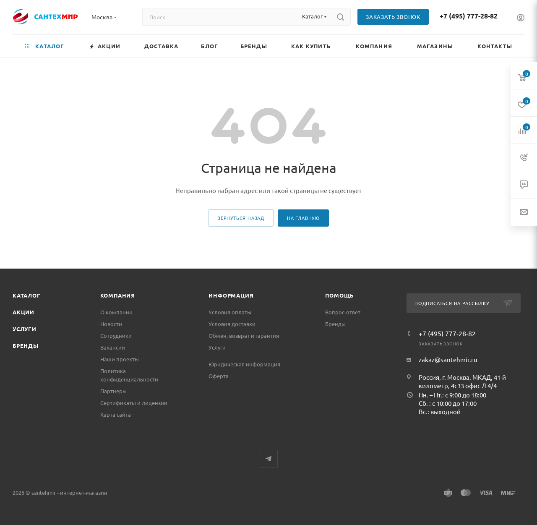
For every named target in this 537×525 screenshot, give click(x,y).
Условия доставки (232, 323)
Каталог (27, 295)
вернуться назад (240, 217)
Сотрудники (116, 335)
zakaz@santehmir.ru (448, 359)
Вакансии (112, 347)
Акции (23, 312)
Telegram (269, 459)
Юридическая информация (244, 364)
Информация (231, 295)
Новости (111, 323)
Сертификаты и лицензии (133, 402)
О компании (116, 312)
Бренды (26, 345)
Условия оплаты (230, 312)
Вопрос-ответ (342, 312)
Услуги (24, 328)
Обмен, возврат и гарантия (244, 335)
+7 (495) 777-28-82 (469, 15)
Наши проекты (119, 359)
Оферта (219, 375)
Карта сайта (115, 414)
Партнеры (113, 390)
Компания (117, 295)
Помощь (339, 295)
